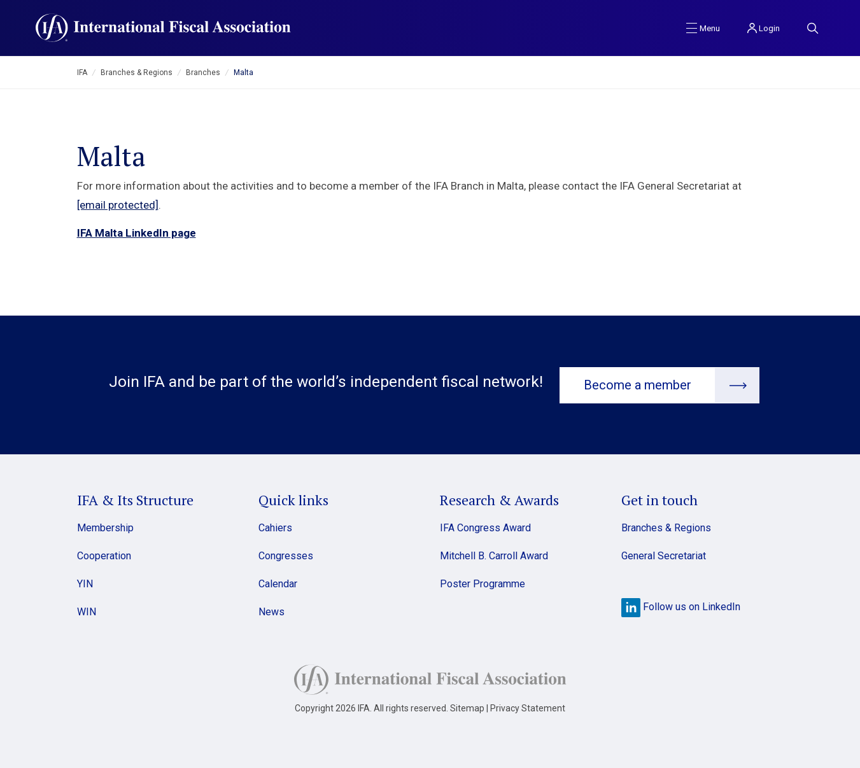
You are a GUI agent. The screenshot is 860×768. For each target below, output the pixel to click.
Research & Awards (499, 499)
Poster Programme (482, 583)
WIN (86, 611)
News (271, 611)
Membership (105, 527)
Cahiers (275, 527)
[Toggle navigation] (703, 27)
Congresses (285, 555)
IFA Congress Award (485, 527)
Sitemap (467, 707)
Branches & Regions (137, 72)
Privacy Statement (527, 707)
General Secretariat (663, 555)
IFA (82, 72)
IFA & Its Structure (135, 499)
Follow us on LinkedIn (680, 606)
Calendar (277, 583)
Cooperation (104, 555)
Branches (203, 72)
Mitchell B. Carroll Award (494, 555)
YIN (85, 583)
